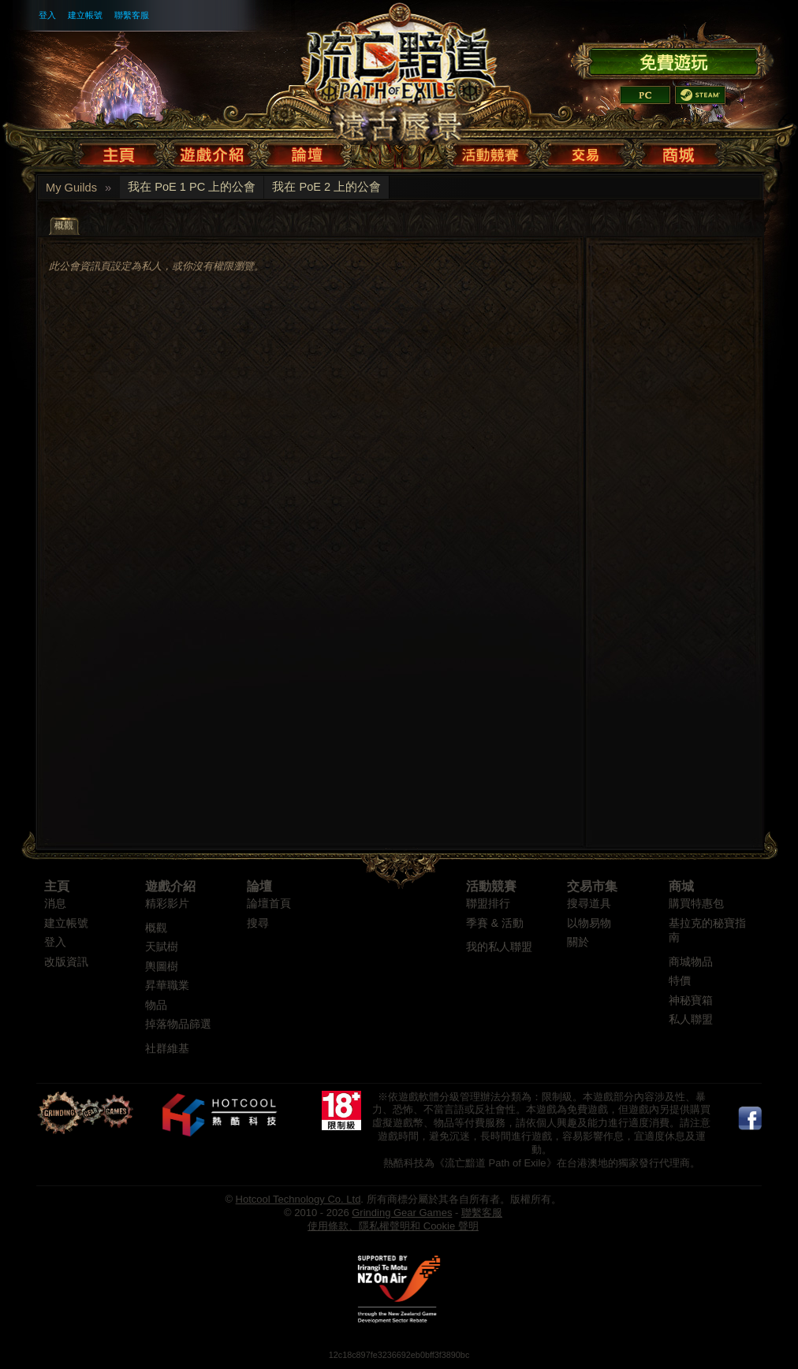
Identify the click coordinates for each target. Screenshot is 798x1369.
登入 (47, 15)
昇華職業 (167, 985)
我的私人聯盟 (499, 947)
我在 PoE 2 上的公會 (326, 186)
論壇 (259, 886)
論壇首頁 (269, 904)
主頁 (56, 886)
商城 (681, 886)
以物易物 (589, 923)
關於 (578, 942)
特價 (680, 981)
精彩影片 (167, 904)
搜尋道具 (589, 904)
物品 (156, 1005)
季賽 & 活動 (495, 923)
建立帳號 (85, 15)
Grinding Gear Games (402, 1212)
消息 (55, 904)
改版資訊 (66, 962)
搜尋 (258, 923)
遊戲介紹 (170, 886)
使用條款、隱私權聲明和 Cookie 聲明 (393, 1226)
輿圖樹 (161, 967)
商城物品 (691, 962)
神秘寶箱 (691, 1000)
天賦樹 (161, 947)
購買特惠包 (696, 904)
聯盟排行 (488, 904)
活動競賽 (491, 886)
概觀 (156, 928)
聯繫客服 (131, 15)
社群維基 (167, 1049)
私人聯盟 (691, 1019)
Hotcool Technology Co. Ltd (298, 1199)
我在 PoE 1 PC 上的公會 (191, 186)
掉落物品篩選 (178, 1024)
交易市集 (592, 886)
